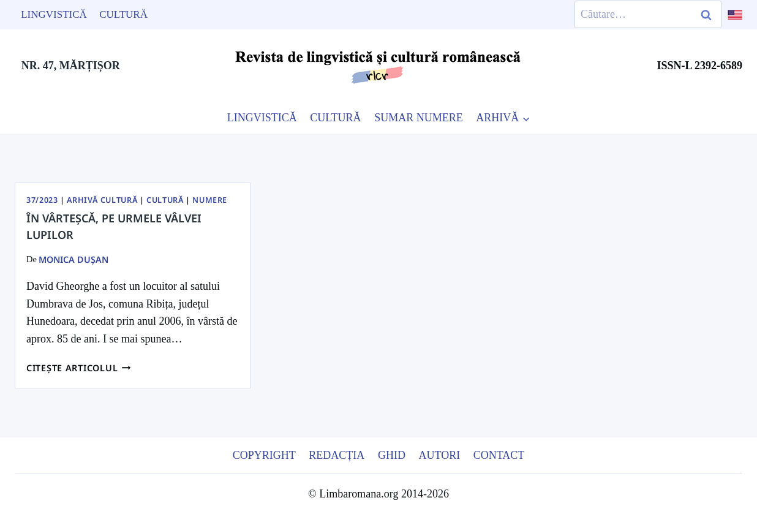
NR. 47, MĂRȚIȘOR (70, 65)
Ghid (391, 455)
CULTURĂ (335, 117)
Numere (209, 200)
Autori (439, 455)
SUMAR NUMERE (418, 117)
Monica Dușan (73, 259)
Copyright (264, 455)
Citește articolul (78, 368)
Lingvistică (54, 14)
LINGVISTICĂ (262, 117)
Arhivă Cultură (102, 200)
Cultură (123, 14)
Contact (499, 455)
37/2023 (42, 200)
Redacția (336, 455)
